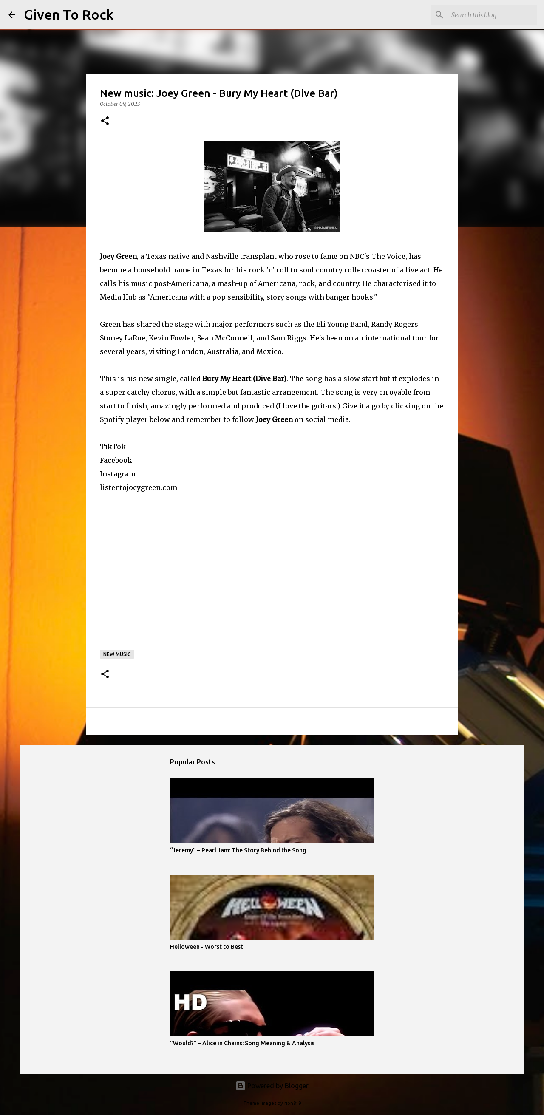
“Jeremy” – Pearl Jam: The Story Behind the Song (238, 850)
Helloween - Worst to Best (206, 946)
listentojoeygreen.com (138, 487)
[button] (105, 121)
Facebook (116, 460)
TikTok (113, 446)
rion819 (292, 1103)
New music (117, 654)
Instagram (118, 474)
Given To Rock (68, 14)
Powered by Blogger (272, 1086)
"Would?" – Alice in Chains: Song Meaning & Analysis (242, 1043)
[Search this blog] (492, 15)
